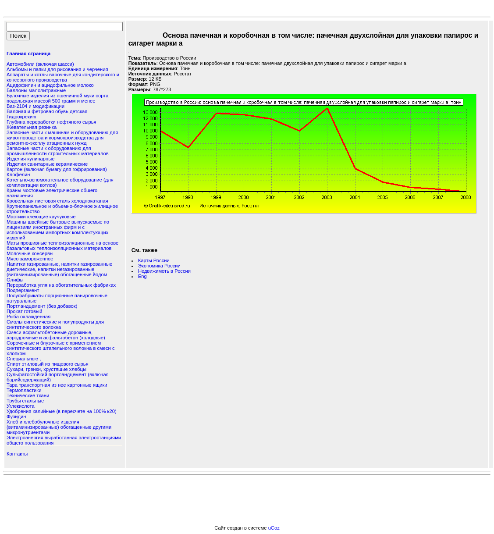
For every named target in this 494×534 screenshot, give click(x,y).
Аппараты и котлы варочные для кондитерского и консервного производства (63, 77)
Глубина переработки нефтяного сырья (51, 122)
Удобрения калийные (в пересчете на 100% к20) (62, 411)
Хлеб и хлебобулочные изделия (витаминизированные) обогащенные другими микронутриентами (59, 427)
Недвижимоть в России (164, 271)
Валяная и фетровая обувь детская (47, 111)
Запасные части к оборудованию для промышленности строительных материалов (58, 151)
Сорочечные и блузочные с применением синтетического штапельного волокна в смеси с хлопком (61, 348)
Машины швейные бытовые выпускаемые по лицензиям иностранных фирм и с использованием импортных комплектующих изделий (58, 229)
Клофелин (18, 174)
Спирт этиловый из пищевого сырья (48, 364)
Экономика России (159, 265)
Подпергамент (23, 290)
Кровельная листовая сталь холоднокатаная (57, 200)
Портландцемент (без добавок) (42, 306)
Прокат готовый (24, 311)
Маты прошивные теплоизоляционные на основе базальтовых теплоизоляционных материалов (62, 245)
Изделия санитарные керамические (47, 164)
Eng (142, 276)
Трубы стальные (25, 400)
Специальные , (24, 358)
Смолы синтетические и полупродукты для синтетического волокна (55, 324)
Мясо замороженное (30, 258)
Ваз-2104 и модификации (35, 106)
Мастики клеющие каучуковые (41, 216)
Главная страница (28, 53)
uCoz (274, 527)
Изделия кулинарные (30, 158)
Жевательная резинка (32, 127)
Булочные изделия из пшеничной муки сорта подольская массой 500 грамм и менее (57, 98)
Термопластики (24, 390)
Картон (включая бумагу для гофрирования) (57, 169)
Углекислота (21, 406)
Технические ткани (28, 395)
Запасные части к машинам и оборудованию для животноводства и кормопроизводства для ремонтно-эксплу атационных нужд (62, 138)
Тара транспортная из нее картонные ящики (57, 385)
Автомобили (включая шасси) (40, 64)
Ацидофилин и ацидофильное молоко (50, 85)
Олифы (15, 279)
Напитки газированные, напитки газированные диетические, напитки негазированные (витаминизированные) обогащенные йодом (59, 269)
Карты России (154, 260)
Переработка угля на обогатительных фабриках (61, 285)
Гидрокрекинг (22, 116)
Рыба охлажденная (28, 316)
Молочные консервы (30, 253)
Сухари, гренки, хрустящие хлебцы (46, 369)
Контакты (17, 453)
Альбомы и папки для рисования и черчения (57, 69)
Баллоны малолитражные (36, 90)
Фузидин (16, 416)
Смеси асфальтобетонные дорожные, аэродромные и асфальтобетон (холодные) (56, 335)
